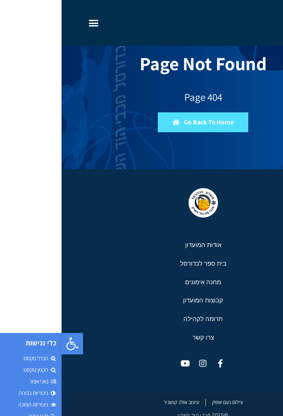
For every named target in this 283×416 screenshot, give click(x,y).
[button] (10, 343)
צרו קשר (141, 337)
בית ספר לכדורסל (142, 263)
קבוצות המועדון (141, 300)
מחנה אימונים (141, 281)
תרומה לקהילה (141, 318)
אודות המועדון (142, 244)
